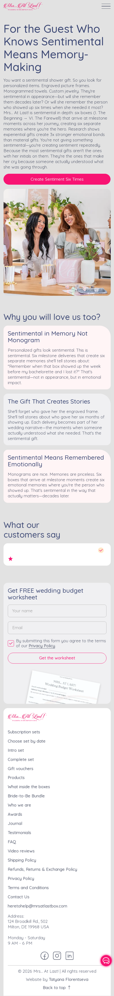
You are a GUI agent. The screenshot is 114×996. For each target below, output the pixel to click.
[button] (106, 6)
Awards (15, 813)
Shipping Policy (22, 858)
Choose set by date (27, 740)
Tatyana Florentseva (68, 976)
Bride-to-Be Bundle (26, 795)
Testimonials (19, 831)
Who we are (19, 804)
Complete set (21, 758)
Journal (15, 822)
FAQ (12, 840)
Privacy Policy (42, 645)
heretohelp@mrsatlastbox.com (37, 903)
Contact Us (19, 894)
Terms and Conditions (28, 885)
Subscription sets (24, 731)
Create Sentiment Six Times (57, 179)
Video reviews (21, 849)
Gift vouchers (21, 768)
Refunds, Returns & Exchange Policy (42, 867)
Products (16, 777)
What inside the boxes (29, 786)
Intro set (16, 750)
